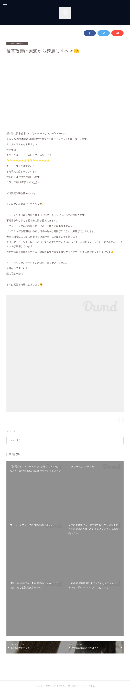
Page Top (65, 672)
